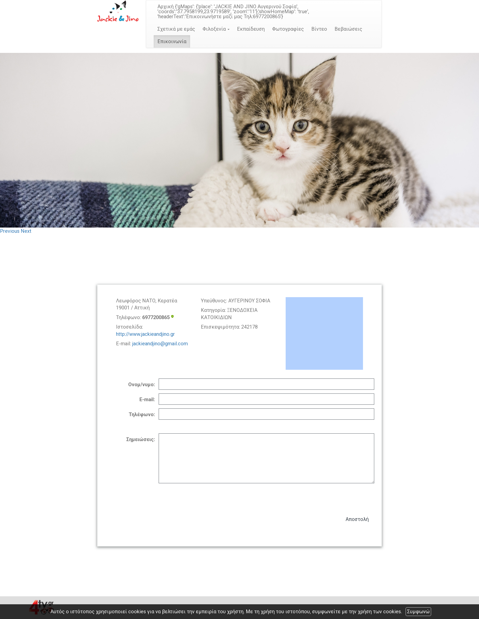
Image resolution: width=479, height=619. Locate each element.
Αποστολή (357, 519)
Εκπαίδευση (251, 29)
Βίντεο (319, 29)
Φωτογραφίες (288, 29)
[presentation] (336, 497)
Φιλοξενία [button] (216, 29)
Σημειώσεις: (140, 439)
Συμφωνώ (418, 612)
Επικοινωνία (171, 41)
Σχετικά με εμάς (176, 29)
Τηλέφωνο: (142, 414)
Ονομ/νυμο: (141, 384)
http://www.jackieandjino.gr (145, 334)
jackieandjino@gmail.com (160, 344)
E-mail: (147, 399)
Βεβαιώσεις (348, 29)
